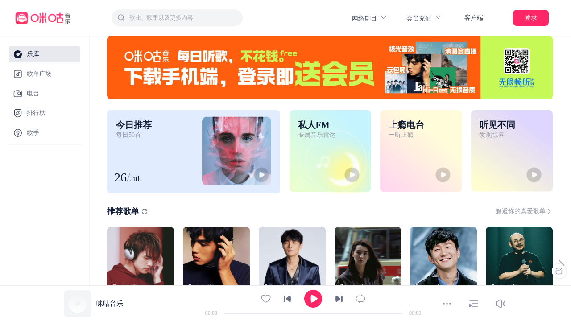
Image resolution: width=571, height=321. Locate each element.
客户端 (473, 17)
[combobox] (177, 17)
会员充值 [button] (424, 18)
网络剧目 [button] (369, 18)
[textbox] (183, 18)
